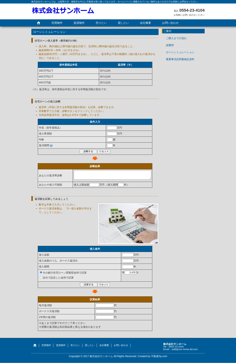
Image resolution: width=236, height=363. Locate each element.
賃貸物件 (79, 22)
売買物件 (57, 22)
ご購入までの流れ (176, 38)
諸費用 (170, 45)
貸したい (123, 22)
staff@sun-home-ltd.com (185, 349)
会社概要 (145, 22)
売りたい (101, 22)
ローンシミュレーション (180, 52)
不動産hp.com (159, 356)
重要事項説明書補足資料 (180, 59)
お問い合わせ (170, 22)
